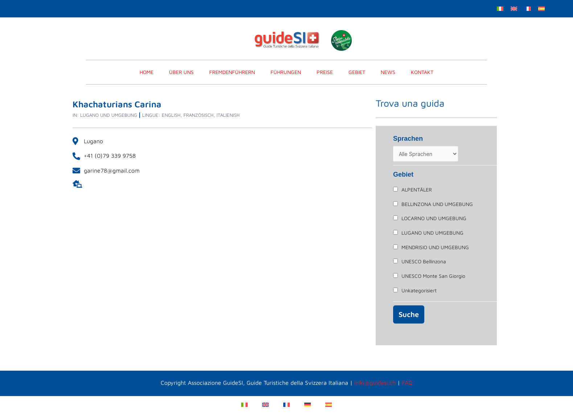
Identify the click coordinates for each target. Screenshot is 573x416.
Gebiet (357, 72)
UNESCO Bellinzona (423, 261)
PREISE (325, 72)
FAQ (407, 382)
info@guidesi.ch (375, 382)
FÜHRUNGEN (286, 72)
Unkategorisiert (419, 290)
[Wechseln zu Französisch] (528, 8)
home (146, 72)
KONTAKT (422, 72)
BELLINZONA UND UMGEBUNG (437, 204)
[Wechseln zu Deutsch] (307, 404)
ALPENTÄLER (416, 189)
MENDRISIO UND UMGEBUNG (435, 247)
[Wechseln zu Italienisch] (500, 8)
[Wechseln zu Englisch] (514, 8)
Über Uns (181, 72)
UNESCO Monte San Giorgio (433, 276)
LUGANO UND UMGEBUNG (432, 233)
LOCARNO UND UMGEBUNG (433, 218)
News (388, 72)
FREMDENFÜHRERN (232, 72)
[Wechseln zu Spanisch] (541, 8)
